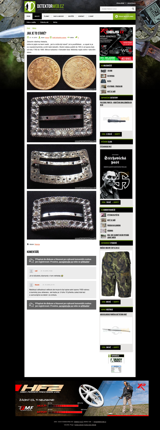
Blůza (109, 81)
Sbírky (55, 22)
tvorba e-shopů (79, 425)
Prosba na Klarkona (114, 225)
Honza (47, 37)
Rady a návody (59, 16)
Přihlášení (120, 3)
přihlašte (85, 262)
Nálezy (37, 16)
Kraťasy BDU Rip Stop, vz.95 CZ (109, 248)
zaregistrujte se (66, 262)
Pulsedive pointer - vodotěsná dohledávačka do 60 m (116, 103)
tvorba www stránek (90, 425)
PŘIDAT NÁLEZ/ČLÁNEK (124, 16)
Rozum (37, 284)
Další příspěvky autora (59, 37)
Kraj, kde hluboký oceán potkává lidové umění (118, 236)
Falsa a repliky (31, 22)
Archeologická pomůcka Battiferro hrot (113, 314)
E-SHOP (91, 16)
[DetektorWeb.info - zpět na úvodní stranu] (45, 6)
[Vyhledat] (133, 8)
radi (36, 271)
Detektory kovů (78, 422)
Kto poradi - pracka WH (114, 86)
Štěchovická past (106, 147)
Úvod (28, 16)
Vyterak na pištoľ (113, 215)
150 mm (109, 71)
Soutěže (71, 16)
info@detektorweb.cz (100, 422)
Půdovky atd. (44, 22)
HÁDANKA (110, 231)
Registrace (132, 3)
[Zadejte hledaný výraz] (118, 8)
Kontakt (81, 16)
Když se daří (111, 91)
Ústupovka (110, 76)
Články (46, 16)
